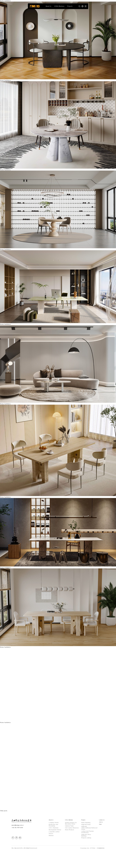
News (100, 824)
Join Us (101, 822)
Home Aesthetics (5, 1)
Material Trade (69, 826)
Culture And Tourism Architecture (87, 831)
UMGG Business (53, 827)
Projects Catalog (86, 837)
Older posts (3, 811)
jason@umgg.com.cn (17, 825)
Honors (51, 833)
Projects (83, 820)
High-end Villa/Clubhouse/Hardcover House (89, 828)
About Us (51, 820)
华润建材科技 (100, 848)
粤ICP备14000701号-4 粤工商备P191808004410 (24, 848)
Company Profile (54, 822)
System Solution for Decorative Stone (71, 823)
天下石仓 (93, 848)
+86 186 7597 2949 (17, 827)
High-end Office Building (86, 835)
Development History (55, 829)
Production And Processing (53, 825)
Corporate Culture (54, 831)
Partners (51, 835)
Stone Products (69, 829)
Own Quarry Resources (72, 827)
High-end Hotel (85, 824)
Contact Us (101, 820)
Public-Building (85, 822)
